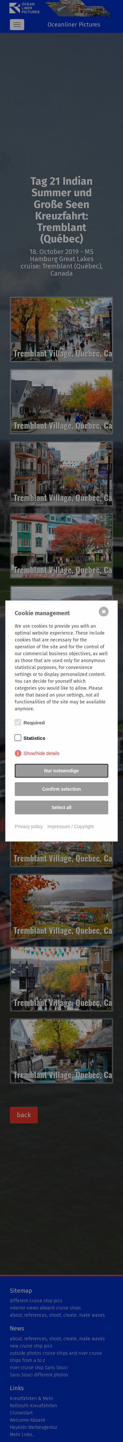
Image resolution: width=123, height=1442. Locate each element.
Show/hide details (42, 753)
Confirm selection (61, 789)
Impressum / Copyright (71, 826)
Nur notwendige (61, 770)
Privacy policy (29, 826)
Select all (61, 807)
